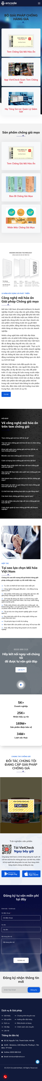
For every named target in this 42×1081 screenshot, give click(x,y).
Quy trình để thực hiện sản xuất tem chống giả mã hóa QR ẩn (21, 473)
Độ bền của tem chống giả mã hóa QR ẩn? (18, 456)
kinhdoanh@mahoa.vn (17, 1057)
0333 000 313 (15, 1052)
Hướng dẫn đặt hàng (24, 1019)
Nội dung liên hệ (7, 936)
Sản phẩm (7, 1019)
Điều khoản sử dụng (24, 1023)
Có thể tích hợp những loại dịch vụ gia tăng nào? (20, 491)
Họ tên (4, 925)
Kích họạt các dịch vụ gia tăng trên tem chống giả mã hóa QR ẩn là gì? (21, 485)
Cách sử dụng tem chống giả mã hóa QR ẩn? (19, 461)
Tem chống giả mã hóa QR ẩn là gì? (15, 438)
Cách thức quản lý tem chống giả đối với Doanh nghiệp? (20, 508)
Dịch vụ (6, 1023)
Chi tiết (6, 394)
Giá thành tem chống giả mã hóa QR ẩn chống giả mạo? (21, 479)
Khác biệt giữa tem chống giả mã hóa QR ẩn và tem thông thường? (20, 450)
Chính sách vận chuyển (25, 1027)
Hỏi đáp (7, 1027)
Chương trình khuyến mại (26, 1016)
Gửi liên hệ (21, 960)
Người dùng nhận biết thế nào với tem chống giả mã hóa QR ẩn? (20, 466)
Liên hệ (21, 670)
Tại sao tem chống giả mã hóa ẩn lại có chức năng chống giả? (21, 443)
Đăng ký (34, 990)
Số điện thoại (6, 913)
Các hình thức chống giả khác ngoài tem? (17, 496)
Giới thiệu (7, 1016)
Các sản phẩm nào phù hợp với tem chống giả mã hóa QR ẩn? (20, 502)
